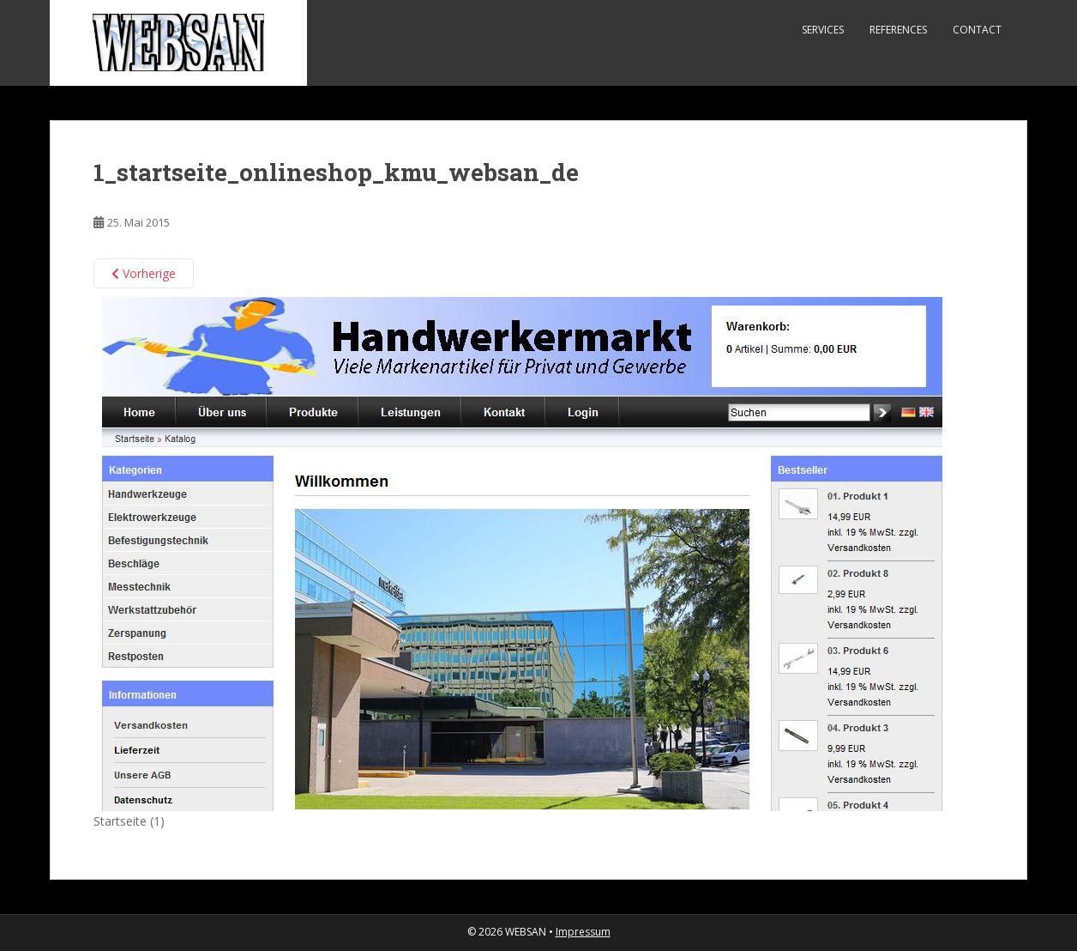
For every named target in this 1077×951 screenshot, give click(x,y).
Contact (977, 29)
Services (823, 29)
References (898, 29)
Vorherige (143, 273)
